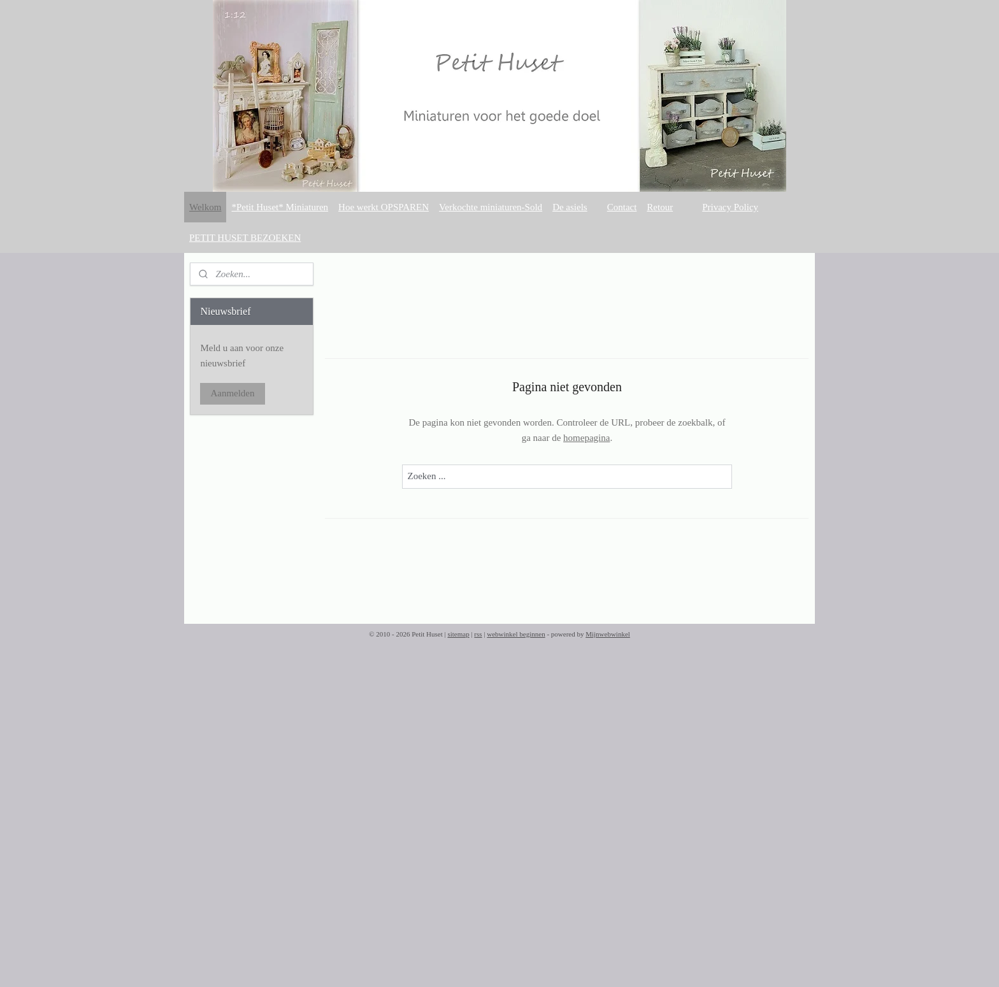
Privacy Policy (730, 207)
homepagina (586, 438)
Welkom (205, 207)
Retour (660, 207)
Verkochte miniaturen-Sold (490, 207)
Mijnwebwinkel (608, 634)
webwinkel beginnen (516, 634)
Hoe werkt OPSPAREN (383, 207)
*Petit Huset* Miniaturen (279, 207)
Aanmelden (232, 393)
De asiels (569, 207)
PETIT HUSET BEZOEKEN (245, 238)
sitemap (458, 634)
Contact (622, 207)
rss (478, 634)
